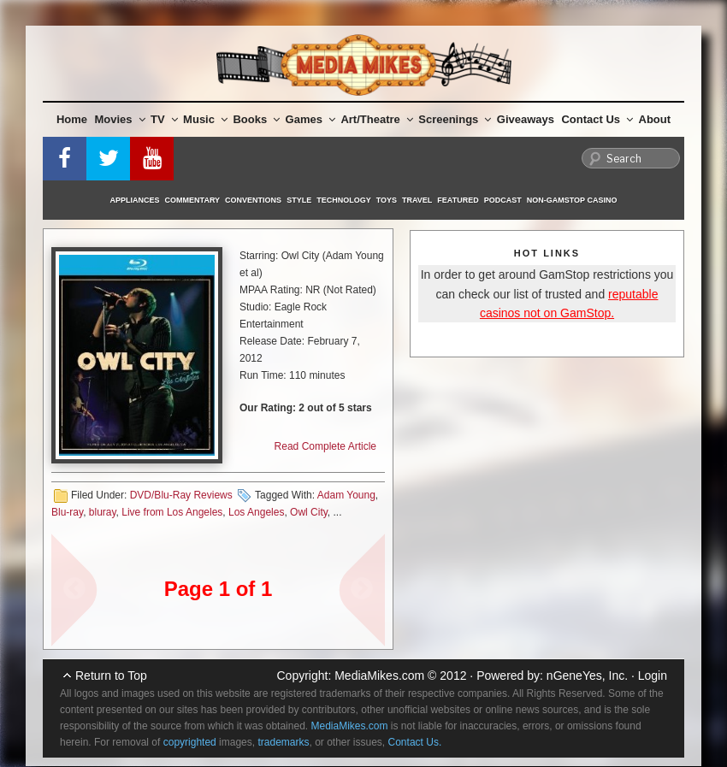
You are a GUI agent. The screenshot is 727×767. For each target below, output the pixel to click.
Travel (417, 200)
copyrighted (189, 742)
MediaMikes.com (379, 675)
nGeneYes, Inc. (587, 675)
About (655, 119)
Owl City (309, 512)
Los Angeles (256, 512)
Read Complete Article (325, 446)
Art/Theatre (376, 119)
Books (256, 119)
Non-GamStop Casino (572, 200)
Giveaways (525, 119)
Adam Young (346, 495)
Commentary (193, 200)
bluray (102, 512)
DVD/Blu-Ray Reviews (181, 495)
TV (164, 119)
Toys (386, 200)
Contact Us (597, 119)
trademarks (283, 742)
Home (71, 119)
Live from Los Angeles (171, 512)
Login (652, 675)
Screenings (454, 119)
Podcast (503, 200)
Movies (120, 119)
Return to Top (111, 675)
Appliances (135, 200)
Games (310, 119)
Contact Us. (415, 742)
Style (299, 200)
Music (205, 119)
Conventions (253, 200)
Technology (343, 200)
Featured (457, 200)
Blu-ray (67, 512)
